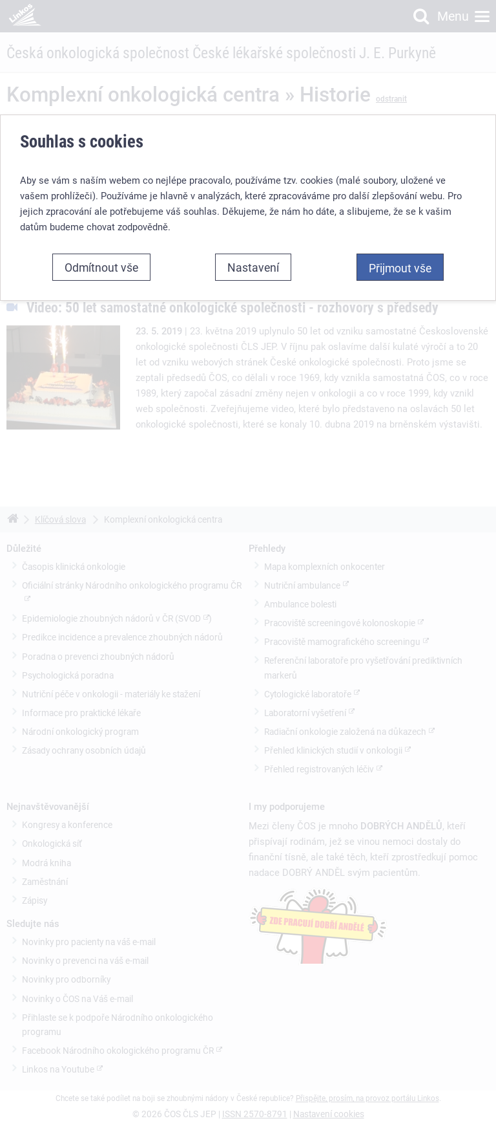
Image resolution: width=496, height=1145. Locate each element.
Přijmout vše (400, 268)
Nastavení (253, 267)
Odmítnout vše (101, 267)
